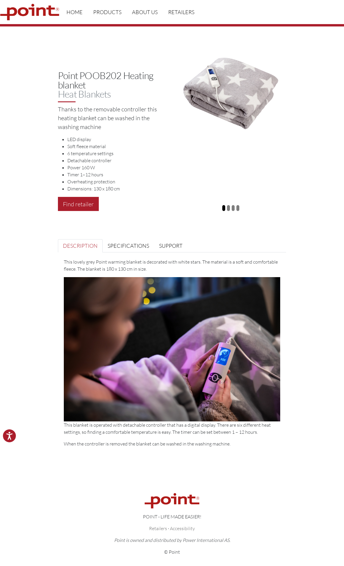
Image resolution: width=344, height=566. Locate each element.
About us (145, 12)
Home (74, 12)
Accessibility (182, 528)
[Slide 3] (233, 208)
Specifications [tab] (128, 245)
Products (107, 12)
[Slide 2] (228, 208)
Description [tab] (80, 245)
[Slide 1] (223, 208)
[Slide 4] (237, 208)
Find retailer (78, 203)
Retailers (181, 12)
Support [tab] (171, 245)
